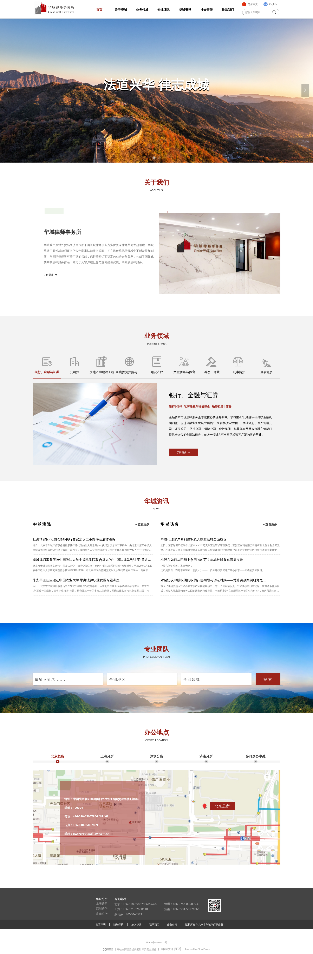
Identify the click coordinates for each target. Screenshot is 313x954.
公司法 (74, 372)
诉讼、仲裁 (212, 372)
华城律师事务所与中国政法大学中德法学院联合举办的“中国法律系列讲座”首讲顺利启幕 (92, 560)
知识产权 (157, 372)
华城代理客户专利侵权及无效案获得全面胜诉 (194, 539)
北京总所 (57, 756)
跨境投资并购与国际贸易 (129, 372)
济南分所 (206, 756)
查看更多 (266, 372)
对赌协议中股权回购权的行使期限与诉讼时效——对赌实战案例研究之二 (213, 580)
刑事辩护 (239, 372)
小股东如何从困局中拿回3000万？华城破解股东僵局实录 (202, 559)
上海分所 (107, 756)
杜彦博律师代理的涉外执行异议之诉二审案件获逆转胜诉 (74, 539)
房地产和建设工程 (102, 372)
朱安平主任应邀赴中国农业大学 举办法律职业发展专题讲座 (76, 580)
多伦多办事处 (256, 756)
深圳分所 (156, 756)
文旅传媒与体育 (184, 372)
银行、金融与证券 (46, 372)
